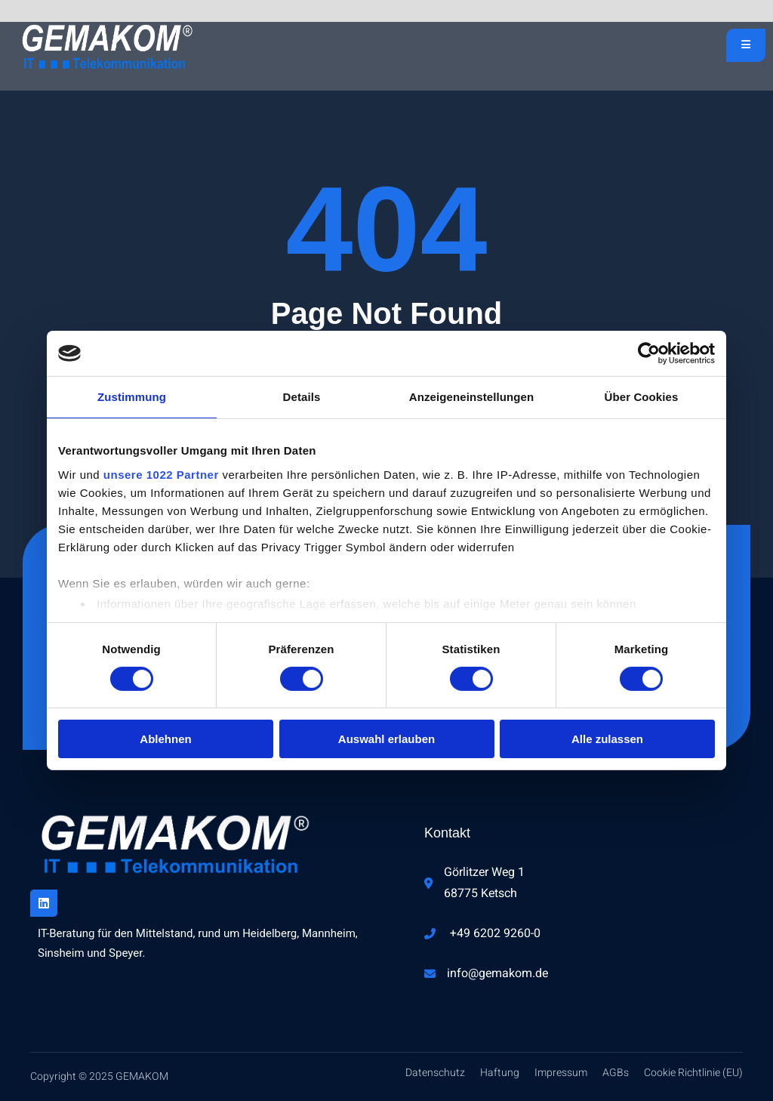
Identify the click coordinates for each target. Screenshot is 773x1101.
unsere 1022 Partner (161, 473)
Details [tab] (302, 396)
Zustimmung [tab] (131, 396)
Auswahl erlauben (386, 738)
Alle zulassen (607, 738)
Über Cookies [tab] (642, 396)
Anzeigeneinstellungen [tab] (471, 396)
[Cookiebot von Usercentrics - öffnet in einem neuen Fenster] (649, 353)
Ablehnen (165, 738)
